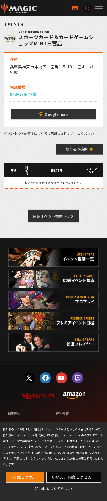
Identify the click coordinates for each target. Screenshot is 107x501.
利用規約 (14, 413)
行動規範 (62, 413)
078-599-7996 (24, 94)
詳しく (65, 488)
